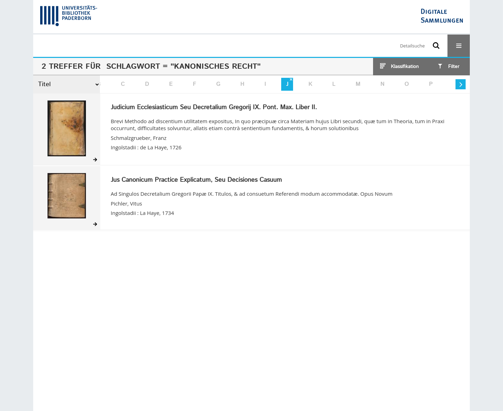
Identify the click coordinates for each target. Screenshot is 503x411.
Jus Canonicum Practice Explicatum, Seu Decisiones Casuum (196, 180)
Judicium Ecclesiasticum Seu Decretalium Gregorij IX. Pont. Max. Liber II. (214, 108)
